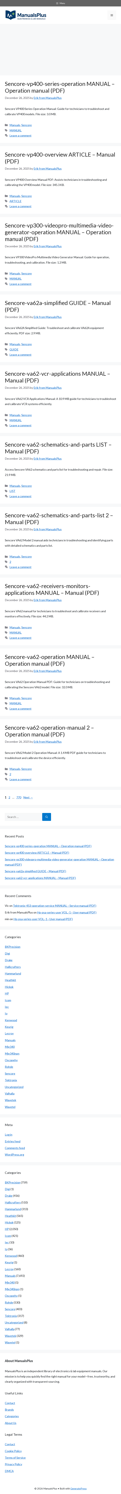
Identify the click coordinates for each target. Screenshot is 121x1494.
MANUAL (15, 130)
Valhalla (9, 1093)
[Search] (46, 817)
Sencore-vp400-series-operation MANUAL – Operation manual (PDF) (60, 87)
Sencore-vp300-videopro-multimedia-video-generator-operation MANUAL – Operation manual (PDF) (59, 232)
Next (28, 797)
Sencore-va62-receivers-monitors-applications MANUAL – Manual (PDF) (52, 589)
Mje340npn (12, 1053)
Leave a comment (20, 135)
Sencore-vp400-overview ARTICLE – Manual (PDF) (37, 852)
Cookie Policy (13, 1451)
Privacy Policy (13, 1464)
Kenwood (11, 1020)
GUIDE (13, 349)
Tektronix (11, 1080)
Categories (12, 1416)
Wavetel (10, 1107)
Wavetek (10, 1100)
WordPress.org (14, 1154)
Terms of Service (15, 1457)
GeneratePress (78, 1488)
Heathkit (10, 980)
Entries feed (12, 1141)
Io (6, 1013)
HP (7, 993)
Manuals (14, 125)
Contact (10, 1403)
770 (19, 797)
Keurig (9, 1027)
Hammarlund (13, 973)
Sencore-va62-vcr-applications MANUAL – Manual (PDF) (40, 878)
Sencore (26, 125)
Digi (7, 953)
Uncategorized (14, 1087)
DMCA (9, 1471)
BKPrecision (12, 946)
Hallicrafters (13, 967)
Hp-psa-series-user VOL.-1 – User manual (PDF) (66, 912)
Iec (7, 1007)
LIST (12, 491)
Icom (8, 1000)
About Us (10, 1423)
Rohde (9, 1067)
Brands (9, 1409)
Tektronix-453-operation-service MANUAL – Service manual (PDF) (54, 905)
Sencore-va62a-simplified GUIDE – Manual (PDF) (35, 871)
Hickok (9, 987)
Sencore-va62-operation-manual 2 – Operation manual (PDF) (49, 731)
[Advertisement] (60, 48)
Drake (9, 960)
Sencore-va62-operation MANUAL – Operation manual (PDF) (50, 660)
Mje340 (10, 1047)
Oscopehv (11, 1060)
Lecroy (9, 1033)
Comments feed (15, 1148)
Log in (8, 1134)
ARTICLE (15, 201)
